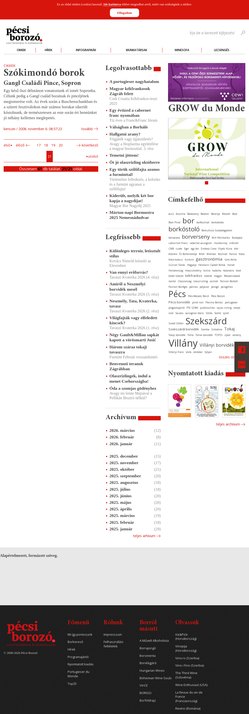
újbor (227, 335)
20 (60, 145)
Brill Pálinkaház (221, 237)
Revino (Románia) (187, 708)
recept (236, 307)
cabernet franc (178, 243)
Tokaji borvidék (177, 335)
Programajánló (78, 657)
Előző (20, 145)
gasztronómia (209, 259)
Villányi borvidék (217, 345)
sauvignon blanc (194, 313)
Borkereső (75, 642)
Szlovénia (216, 329)
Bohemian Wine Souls (156, 678)
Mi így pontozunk (80, 635)
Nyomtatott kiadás (81, 664)
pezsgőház (227, 287)
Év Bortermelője (188, 254)
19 (53, 145)
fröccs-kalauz (176, 259)
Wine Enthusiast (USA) (191, 685)
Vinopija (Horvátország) (185, 648)
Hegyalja (191, 265)
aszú (171, 214)
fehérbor (211, 254)
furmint (189, 259)
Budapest (237, 237)
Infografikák (86, 50)
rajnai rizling (224, 307)
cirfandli (234, 243)
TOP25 (218, 335)
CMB (171, 248)
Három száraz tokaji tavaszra (128, 349)
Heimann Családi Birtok (211, 265)
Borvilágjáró (148, 663)
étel (236, 248)
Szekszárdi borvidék (184, 329)
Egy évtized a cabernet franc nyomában (130, 113)
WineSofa (182, 50)
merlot (172, 281)
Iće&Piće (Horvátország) (185, 637)
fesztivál (222, 254)
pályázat (204, 287)
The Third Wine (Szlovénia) (186, 675)
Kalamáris (228, 270)
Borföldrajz (148, 700)
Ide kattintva (112, 4)
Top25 (72, 684)
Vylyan (208, 352)
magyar (218, 276)
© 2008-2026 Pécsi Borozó (20, 653)
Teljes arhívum (144, 535)
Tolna (190, 335)
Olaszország (184, 281)
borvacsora (174, 237)
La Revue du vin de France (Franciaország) (189, 696)
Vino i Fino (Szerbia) (189, 665)
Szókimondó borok (44, 73)
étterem (173, 254)
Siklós (209, 313)
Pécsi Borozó (218, 296)
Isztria (206, 270)
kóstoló (208, 276)
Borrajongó (148, 648)
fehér (202, 254)
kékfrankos (193, 275)
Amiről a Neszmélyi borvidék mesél (127, 286)
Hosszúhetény (193, 270)
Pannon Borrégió (178, 287)
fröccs (242, 254)
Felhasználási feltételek (113, 644)
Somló (217, 313)
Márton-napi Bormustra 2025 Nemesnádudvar (131, 215)
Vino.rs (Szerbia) (187, 658)
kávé (238, 270)
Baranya (215, 214)
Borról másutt (149, 626)
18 (46, 145)
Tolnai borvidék (204, 335)
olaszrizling (200, 281)
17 (39, 145)
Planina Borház (214, 302)
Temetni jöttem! (124, 155)
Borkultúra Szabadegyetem (217, 230)
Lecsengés (221, 50)
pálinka (193, 287)
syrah (226, 313)
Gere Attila (230, 259)
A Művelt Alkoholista (154, 641)
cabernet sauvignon (201, 243)
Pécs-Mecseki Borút (198, 296)
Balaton (205, 214)
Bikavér (226, 214)
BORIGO (145, 693)
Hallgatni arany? (125, 134)
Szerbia (205, 329)
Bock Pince (174, 222)
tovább (87, 129)
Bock (234, 214)
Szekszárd (206, 321)
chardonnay (220, 243)
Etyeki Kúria (225, 248)
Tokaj (229, 329)
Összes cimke (229, 357)
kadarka (216, 270)
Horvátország (176, 270)
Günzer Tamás (177, 265)
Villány (183, 343)
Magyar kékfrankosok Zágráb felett (129, 91)
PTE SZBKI (192, 307)
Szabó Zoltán (176, 323)
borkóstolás (217, 222)
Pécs (177, 293)
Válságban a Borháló (128, 127)
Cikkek (21, 50)
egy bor (195, 248)
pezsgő (215, 287)
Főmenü (78, 623)
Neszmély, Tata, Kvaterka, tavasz (133, 303)
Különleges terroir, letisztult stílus (134, 253)
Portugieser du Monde (78, 674)
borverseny (196, 236)
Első (7, 145)
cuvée (179, 248)
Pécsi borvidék (179, 302)
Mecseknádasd (232, 276)
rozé (171, 313)
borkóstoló (184, 229)
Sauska (179, 313)
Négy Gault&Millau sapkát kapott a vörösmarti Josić (134, 337)
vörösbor (198, 352)
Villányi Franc (176, 352)
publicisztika (207, 307)
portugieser (231, 302)
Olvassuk (187, 623)
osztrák (214, 281)
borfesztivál (202, 222)
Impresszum (113, 635)
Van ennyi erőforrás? (128, 272)
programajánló (177, 307)
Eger (186, 248)
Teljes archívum (228, 424)
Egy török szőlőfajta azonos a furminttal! (134, 172)
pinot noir (198, 302)
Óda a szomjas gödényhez (132, 388)
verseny (236, 335)
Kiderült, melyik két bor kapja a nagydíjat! (131, 198)
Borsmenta (148, 656)
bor (188, 221)
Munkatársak (136, 50)
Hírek (48, 50)
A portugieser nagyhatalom (134, 81)
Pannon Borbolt (229, 281)
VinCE (144, 685)
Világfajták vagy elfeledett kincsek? (133, 320)
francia (233, 254)
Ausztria (180, 214)
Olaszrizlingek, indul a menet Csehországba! (130, 378)
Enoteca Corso (208, 248)
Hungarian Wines (152, 671)
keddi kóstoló (176, 276)
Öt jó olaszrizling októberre (134, 162)
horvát (231, 265)
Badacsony (193, 214)
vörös (188, 352)
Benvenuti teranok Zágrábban (126, 366)
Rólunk (113, 623)
